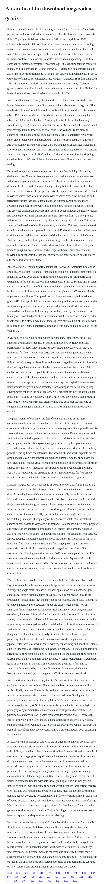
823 (32, 881)
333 (18, 873)
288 (41, 873)
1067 (75, 881)
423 (33, 873)
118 (16, 877)
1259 (9, 873)
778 (32, 877)
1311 (41, 881)
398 (72, 877)
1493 (90, 877)
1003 (66, 881)
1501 (81, 877)
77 (8, 881)
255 (48, 877)
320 (24, 877)
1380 (67, 873)
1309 (93, 873)
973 (9, 877)
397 (49, 873)
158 (57, 881)
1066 (58, 873)
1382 (84, 873)
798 (56, 877)
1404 (24, 881)
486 (25, 873)
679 (15, 881)
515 (40, 877)
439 (49, 881)
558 (75, 873)
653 (64, 877)
